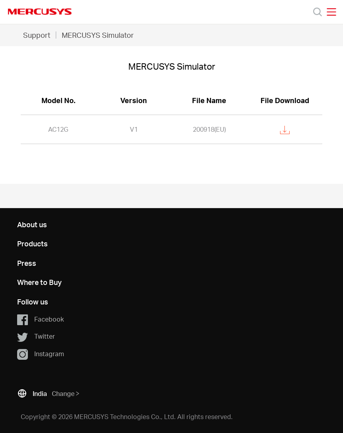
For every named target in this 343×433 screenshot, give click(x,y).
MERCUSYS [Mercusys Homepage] (40, 11)
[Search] (317, 12)
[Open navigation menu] (331, 12)
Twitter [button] (36, 336)
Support (36, 34)
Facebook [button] (40, 319)
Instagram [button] (40, 354)
